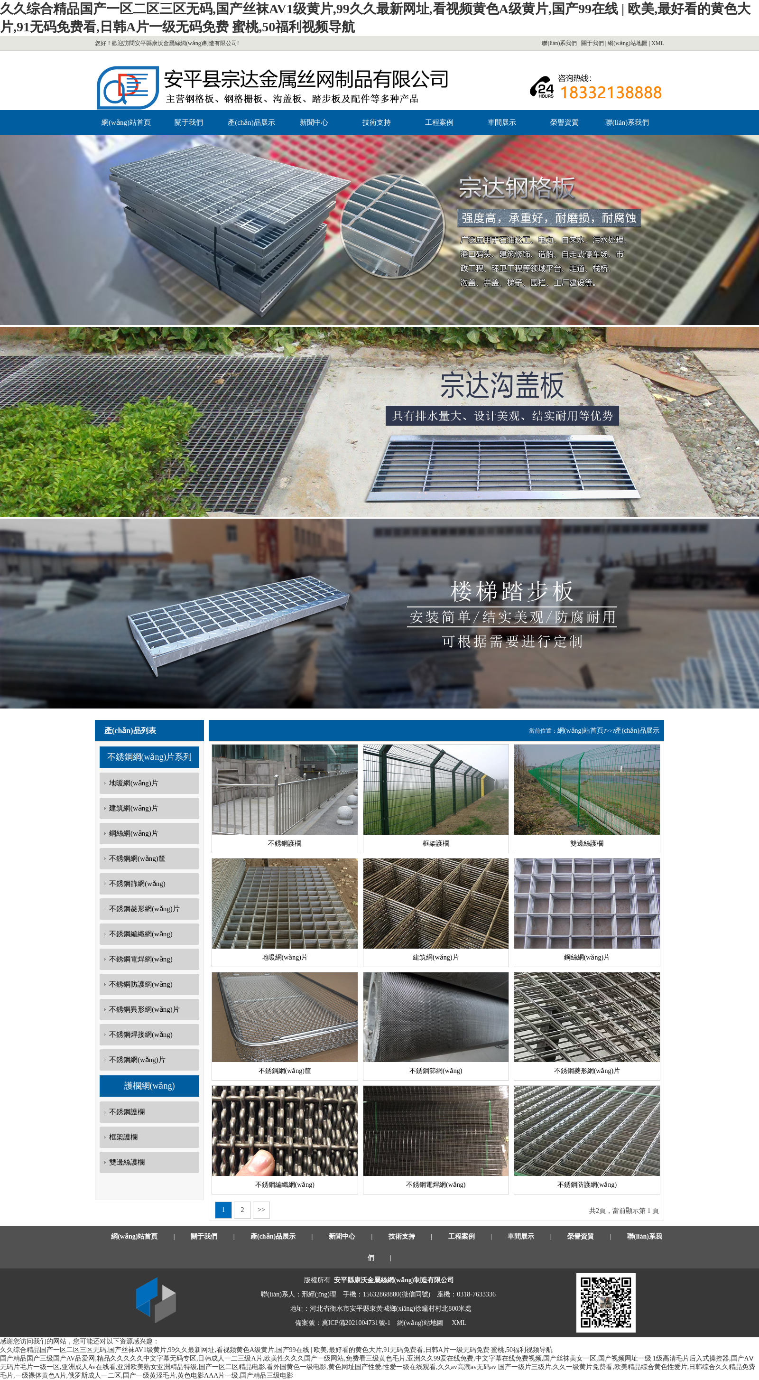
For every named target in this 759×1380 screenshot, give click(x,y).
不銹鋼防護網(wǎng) (141, 984)
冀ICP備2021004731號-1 (356, 1322)
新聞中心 (314, 122)
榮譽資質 (564, 122)
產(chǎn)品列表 (130, 731)
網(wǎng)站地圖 (628, 43)
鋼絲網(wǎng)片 (133, 833)
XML (657, 43)
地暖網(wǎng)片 (133, 783)
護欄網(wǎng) (149, 1086)
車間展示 (502, 122)
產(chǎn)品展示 (251, 122)
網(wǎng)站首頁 (126, 122)
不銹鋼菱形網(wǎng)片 (144, 909)
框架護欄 (123, 1137)
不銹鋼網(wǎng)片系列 (149, 757)
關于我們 (592, 43)
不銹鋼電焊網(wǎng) (141, 959)
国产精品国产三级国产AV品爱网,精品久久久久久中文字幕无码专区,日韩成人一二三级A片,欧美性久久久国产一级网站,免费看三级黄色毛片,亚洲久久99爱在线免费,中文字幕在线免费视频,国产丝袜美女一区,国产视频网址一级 (325, 1358)
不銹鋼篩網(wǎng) (137, 883)
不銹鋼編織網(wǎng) (141, 934)
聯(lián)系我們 (559, 43)
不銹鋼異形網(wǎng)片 (144, 1009)
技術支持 (376, 122)
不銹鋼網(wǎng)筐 (137, 858)
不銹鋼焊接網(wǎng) (141, 1034)
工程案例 (439, 122)
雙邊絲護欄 (127, 1162)
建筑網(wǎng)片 (133, 808)
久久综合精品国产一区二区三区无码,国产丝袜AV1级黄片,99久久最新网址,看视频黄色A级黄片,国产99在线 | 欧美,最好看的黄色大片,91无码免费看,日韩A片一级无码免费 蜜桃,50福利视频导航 (276, 1349)
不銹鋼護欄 (127, 1112)
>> (261, 1209)
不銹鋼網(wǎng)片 (137, 1059)
